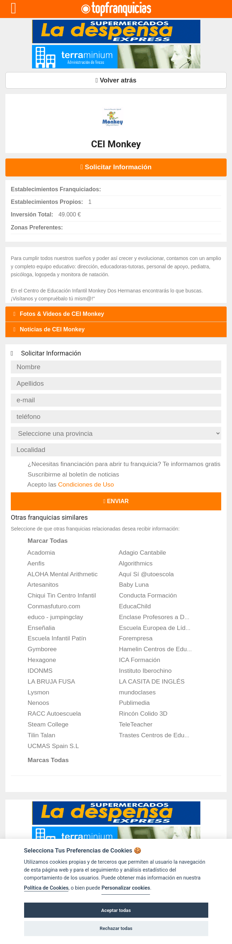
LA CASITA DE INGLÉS (147, 681)
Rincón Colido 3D (138, 713)
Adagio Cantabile (137, 552)
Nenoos (33, 702)
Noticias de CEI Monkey (48, 329)
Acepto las (66, 484)
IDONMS (35, 670)
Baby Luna (129, 584)
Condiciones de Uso (86, 484)
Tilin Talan (36, 735)
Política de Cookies (46, 888)
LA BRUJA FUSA (46, 681)
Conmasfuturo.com (49, 606)
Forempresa (131, 638)
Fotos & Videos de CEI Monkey (57, 314)
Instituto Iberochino (140, 670)
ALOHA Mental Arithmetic (57, 574)
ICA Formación (134, 659)
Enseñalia (36, 627)
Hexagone (37, 659)
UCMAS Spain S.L (48, 746)
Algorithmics (131, 563)
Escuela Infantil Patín (52, 638)
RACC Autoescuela (49, 713)
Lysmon (33, 692)
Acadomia (36, 552)
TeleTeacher (131, 724)
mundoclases (132, 692)
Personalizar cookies (125, 888)
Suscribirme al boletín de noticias (68, 474)
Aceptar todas (116, 910)
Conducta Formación (143, 595)
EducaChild (130, 606)
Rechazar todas (116, 928)
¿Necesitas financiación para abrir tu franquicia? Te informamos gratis (119, 463)
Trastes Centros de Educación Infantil (166, 735)
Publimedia (129, 702)
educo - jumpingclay (50, 617)
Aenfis (31, 563)
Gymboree (37, 649)
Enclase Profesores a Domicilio (157, 617)
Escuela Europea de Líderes (153, 627)
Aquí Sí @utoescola (141, 574)
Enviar (116, 501)
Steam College (43, 724)
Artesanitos (38, 584)
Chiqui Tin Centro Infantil (57, 595)
